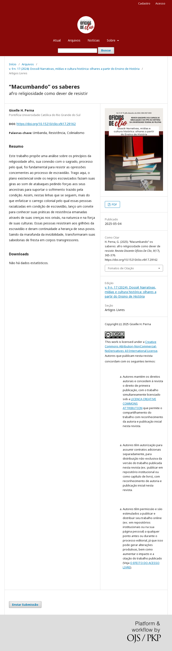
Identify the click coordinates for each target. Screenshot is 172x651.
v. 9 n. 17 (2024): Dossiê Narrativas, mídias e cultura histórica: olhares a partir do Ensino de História (74, 69)
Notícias (94, 40)
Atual (57, 40)
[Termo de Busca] (77, 50)
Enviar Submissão (25, 605)
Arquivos (74, 40)
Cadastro (144, 3)
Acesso (160, 3)
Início (12, 64)
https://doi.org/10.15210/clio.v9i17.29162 (46, 124)
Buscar (106, 50)
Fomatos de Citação (121, 268)
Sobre (111, 40)
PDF (114, 204)
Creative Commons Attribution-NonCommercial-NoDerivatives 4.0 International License (131, 346)
